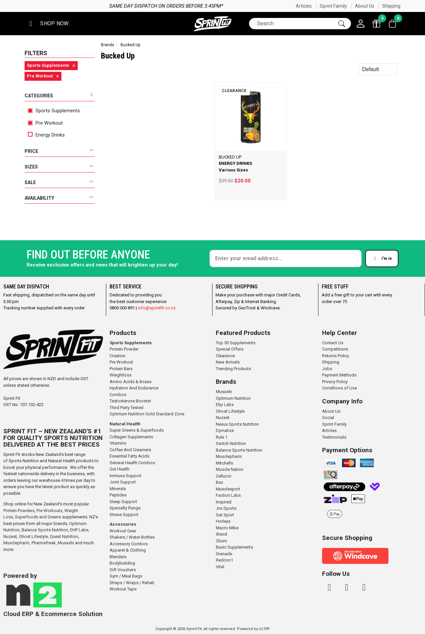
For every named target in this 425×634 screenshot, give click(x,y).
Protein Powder (124, 349)
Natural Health (125, 423)
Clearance (225, 355)
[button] (47, 23)
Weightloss (120, 374)
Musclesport (228, 488)
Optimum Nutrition (233, 398)
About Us (364, 6)
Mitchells (224, 463)
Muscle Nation (229, 469)
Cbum (221, 540)
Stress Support (124, 514)
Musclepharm (16, 542)
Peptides (118, 494)
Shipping (391, 6)
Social (328, 417)
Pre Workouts (49, 510)
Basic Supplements (234, 547)
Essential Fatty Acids (129, 456)
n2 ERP (264, 629)
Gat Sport (225, 514)
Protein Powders (19, 510)
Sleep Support (123, 501)
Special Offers (229, 349)
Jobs (327, 368)
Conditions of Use (339, 387)
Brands (107, 45)
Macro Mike (227, 527)
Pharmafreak (44, 542)
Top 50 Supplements (235, 342)
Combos (118, 394)
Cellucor (223, 476)
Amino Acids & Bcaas (130, 381)
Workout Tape (123, 588)
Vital (220, 566)
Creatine (117, 355)
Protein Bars (121, 368)
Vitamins (118, 443)
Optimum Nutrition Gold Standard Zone (147, 413)
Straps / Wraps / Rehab (132, 582)
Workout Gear (123, 530)
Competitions (335, 349)
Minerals (118, 488)
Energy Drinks (46, 135)
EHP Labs (79, 529)
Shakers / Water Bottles (132, 537)
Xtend (221, 534)
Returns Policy (335, 355)
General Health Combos (132, 462)
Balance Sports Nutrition (45, 529)
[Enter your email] (286, 258)
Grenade (224, 553)
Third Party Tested (126, 407)
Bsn (219, 482)
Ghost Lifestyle (33, 536)
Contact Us (332, 342)
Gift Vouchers (123, 569)
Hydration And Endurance (134, 387)
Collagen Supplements (131, 436)
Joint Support (123, 481)
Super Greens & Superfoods (137, 430)
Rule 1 (221, 437)
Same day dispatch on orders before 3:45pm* (293, 6)
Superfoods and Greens (38, 516)
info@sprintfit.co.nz (157, 307)
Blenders (118, 556)
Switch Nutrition (231, 443)
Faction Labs (228, 495)
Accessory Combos (129, 543)
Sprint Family (333, 6)
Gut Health (119, 469)
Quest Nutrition (64, 536)
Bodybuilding (122, 563)
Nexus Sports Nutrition (237, 424)
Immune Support (125, 475)
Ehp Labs (225, 404)
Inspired (223, 501)
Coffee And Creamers (130, 449)
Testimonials (334, 437)
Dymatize (225, 430)
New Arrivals (228, 362)
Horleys (223, 521)
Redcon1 (224, 560)
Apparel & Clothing (128, 550)
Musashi (66, 542)
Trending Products (233, 368)
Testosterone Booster (130, 400)
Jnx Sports (226, 508)
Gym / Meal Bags (126, 576)
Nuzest (10, 536)
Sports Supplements (54, 111)
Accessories (123, 524)
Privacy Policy (335, 381)
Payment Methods (339, 374)
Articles (304, 6)
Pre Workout (45, 123)
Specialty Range (125, 507)
